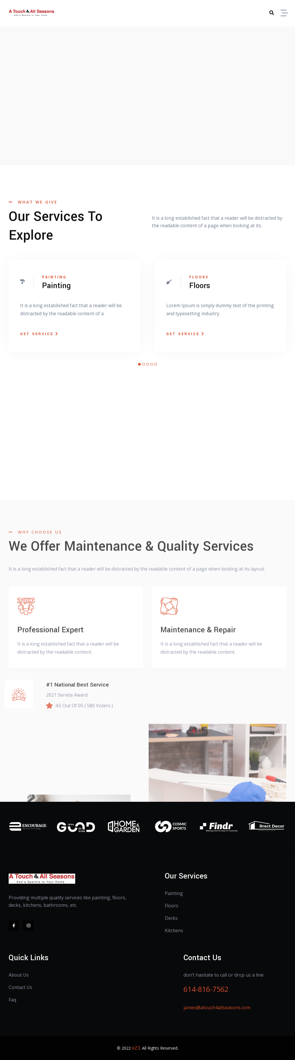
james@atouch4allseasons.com (217, 1007)
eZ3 (136, 1048)
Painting (174, 893)
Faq (12, 1000)
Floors (171, 905)
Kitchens (174, 930)
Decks (171, 918)
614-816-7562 (206, 989)
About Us (19, 975)
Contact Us (20, 987)
